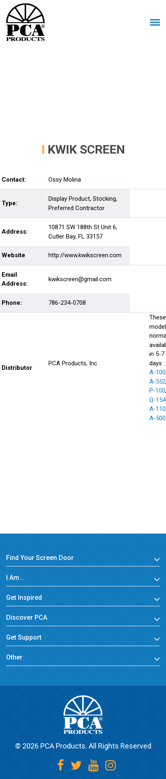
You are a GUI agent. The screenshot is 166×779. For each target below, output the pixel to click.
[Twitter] (76, 765)
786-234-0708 (67, 302)
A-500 (157, 418)
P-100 (157, 390)
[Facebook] (60, 765)
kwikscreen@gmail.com (79, 279)
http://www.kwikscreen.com (85, 255)
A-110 (157, 408)
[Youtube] (93, 765)
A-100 (157, 372)
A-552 (157, 381)
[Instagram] (110, 765)
